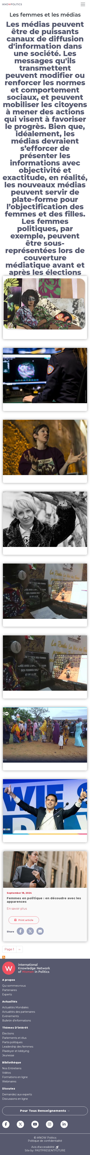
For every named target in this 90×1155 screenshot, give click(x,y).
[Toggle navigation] (83, 4)
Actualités (9, 1001)
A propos (8, 980)
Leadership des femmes (17, 1046)
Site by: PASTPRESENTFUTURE (45, 1150)
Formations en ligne (15, 1077)
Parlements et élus (14, 1038)
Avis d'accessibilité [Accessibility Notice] (45, 1147)
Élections (8, 1033)
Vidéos (6, 1072)
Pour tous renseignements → (45, 1110)
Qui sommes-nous (14, 985)
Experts (7, 994)
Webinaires (9, 1081)
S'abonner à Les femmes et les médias (3, 957)
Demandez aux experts (17, 1094)
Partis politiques (12, 1042)
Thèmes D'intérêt (15, 1027)
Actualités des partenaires (18, 1011)
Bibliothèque (11, 1062)
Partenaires (9, 990)
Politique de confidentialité (45, 1140)
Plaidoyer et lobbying (15, 1051)
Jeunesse (8, 1055)
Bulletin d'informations (16, 1020)
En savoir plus (17, 908)
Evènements (10, 1016)
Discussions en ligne (15, 1098)
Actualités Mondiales (15, 1007)
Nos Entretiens (11, 1068)
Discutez (8, 1088)
